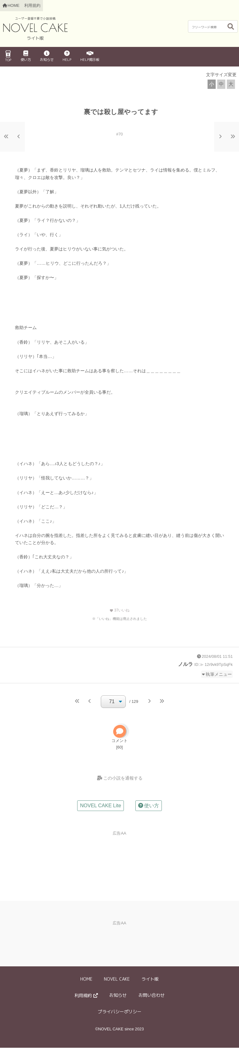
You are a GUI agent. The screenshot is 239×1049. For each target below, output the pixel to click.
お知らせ (47, 56)
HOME (86, 980)
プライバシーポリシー (119, 1013)
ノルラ (185, 664)
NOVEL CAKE (117, 980)
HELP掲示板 (89, 56)
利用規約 (32, 5)
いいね (120, 610)
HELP (67, 56)
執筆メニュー (219, 674)
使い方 (26, 56)
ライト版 (150, 980)
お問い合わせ (151, 996)
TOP (8, 56)
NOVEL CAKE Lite (100, 806)
